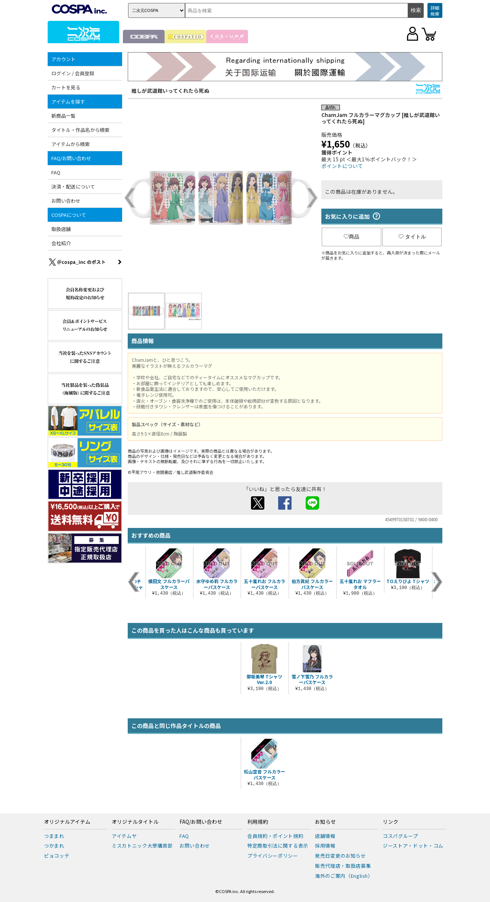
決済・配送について (73, 186)
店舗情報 (325, 835)
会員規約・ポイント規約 (275, 835)
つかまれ (54, 845)
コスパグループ (400, 835)
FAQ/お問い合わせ (71, 158)
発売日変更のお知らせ (340, 855)
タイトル (412, 237)
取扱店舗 (61, 228)
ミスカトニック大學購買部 (142, 845)
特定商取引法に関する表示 (277, 845)
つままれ (54, 835)
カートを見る (65, 87)
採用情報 (325, 845)
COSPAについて (68, 214)
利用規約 (257, 822)
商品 (351, 237)
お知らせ (325, 822)
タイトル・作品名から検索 (80, 129)
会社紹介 (61, 243)
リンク (390, 822)
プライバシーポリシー (272, 855)
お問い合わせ (65, 200)
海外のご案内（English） (344, 875)
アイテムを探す (68, 101)
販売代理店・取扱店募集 (343, 865)
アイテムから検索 (70, 144)
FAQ (55, 172)
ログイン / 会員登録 (72, 73)
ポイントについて (342, 166)
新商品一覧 (63, 115)
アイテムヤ (124, 835)
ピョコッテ (56, 855)
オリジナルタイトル (135, 822)
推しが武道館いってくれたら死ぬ (170, 90)
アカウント (63, 59)
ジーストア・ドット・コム (413, 845)
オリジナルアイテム (67, 822)
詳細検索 (434, 10)
